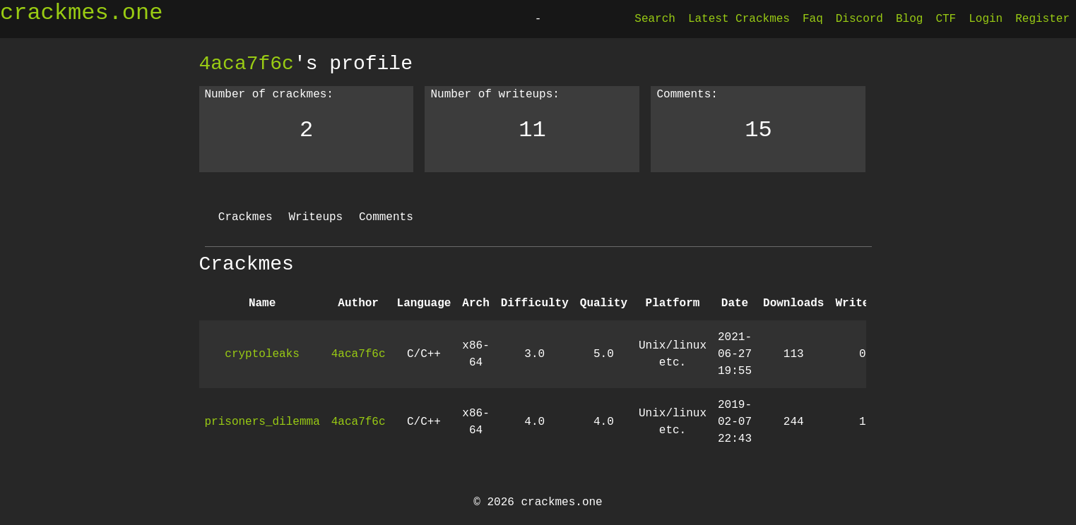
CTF (945, 19)
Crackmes (245, 217)
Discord (859, 19)
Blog (909, 19)
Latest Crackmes (739, 19)
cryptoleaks (262, 354)
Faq (813, 19)
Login (986, 19)
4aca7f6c (246, 63)
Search (654, 19)
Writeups (315, 217)
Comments (386, 217)
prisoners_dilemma (262, 422)
